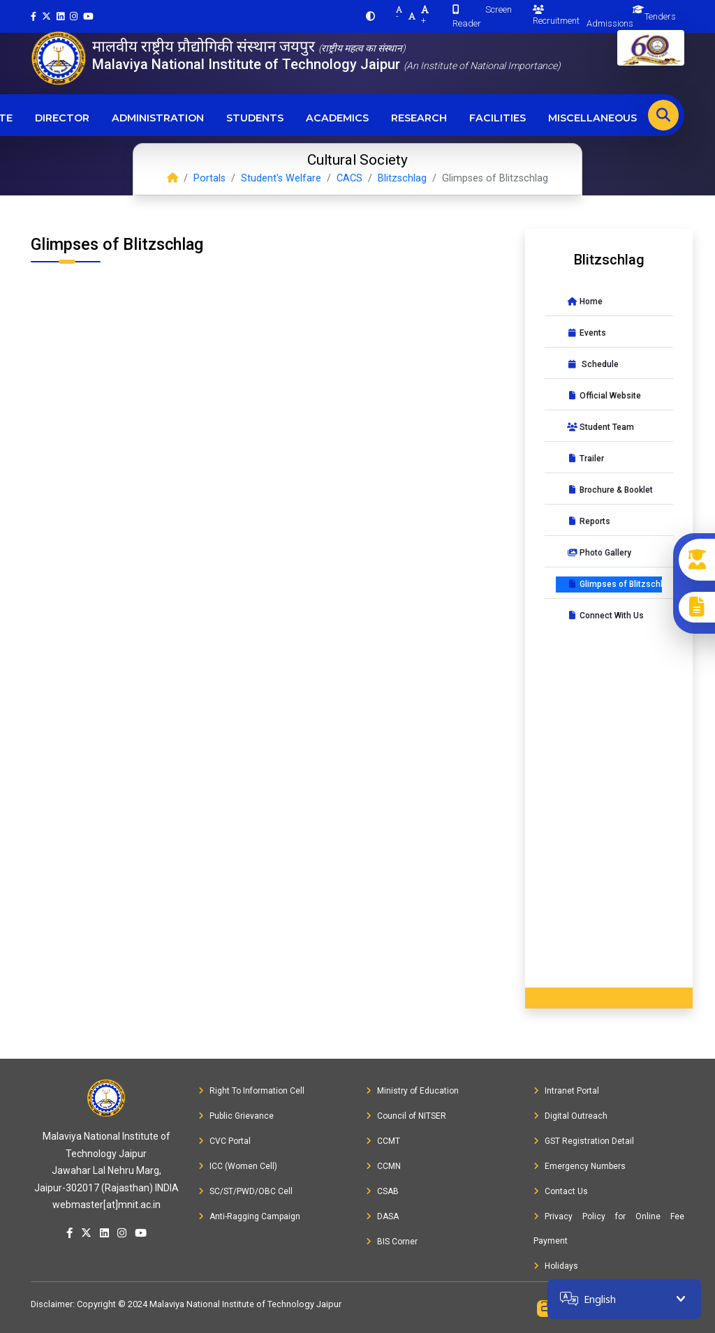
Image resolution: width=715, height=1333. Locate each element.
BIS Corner (392, 1241)
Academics (337, 118)
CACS (349, 178)
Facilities (497, 118)
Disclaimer (52, 1304)
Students (254, 118)
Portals (209, 178)
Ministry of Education (412, 1091)
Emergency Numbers (579, 1166)
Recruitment (556, 15)
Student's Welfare (281, 178)
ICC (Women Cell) (237, 1166)
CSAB (382, 1191)
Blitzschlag (402, 178)
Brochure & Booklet (610, 490)
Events (586, 333)
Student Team (600, 427)
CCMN (383, 1166)
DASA (382, 1216)
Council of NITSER (406, 1116)
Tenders (660, 16)
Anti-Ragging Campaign (249, 1216)
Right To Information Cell (251, 1091)
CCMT (383, 1141)
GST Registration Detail (583, 1141)
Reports (588, 521)
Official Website (604, 396)
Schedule (593, 364)
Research (419, 118)
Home (585, 301)
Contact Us (560, 1191)
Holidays (555, 1266)
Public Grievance (236, 1116)
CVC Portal (224, 1141)
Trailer (585, 458)
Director (62, 118)
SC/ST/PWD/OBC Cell (245, 1191)
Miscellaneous (592, 118)
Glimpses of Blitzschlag (614, 584)
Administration (158, 118)
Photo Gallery (599, 553)
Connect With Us (605, 615)
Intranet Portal (566, 1091)
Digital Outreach (570, 1116)
